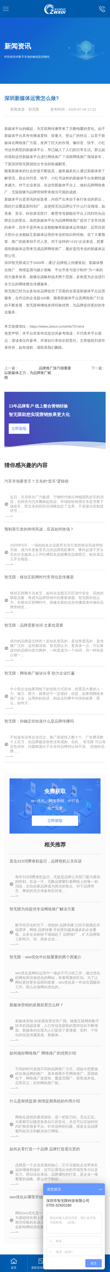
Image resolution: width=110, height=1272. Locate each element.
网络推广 (22, 143)
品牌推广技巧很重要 (55, 368)
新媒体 (9, 136)
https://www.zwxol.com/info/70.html (57, 326)
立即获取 (19, 429)
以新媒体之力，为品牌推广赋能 (27, 375)
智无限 (33, 109)
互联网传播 (49, 129)
